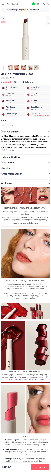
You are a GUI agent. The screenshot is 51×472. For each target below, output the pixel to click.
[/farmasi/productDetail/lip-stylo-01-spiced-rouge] (13, 114)
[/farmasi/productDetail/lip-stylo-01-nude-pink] (13, 94)
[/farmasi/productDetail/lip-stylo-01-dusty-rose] (38, 94)
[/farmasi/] (12, 4)
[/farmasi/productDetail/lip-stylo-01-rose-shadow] (38, 108)
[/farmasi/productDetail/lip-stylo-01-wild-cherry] (13, 108)
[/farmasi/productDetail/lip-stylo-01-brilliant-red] (13, 101)
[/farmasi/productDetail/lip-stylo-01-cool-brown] (38, 114)
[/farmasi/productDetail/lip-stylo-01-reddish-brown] (13, 88)
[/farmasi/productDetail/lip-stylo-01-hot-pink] (38, 101)
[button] (40, 467)
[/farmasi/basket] (44, 4)
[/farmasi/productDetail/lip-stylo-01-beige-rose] (38, 88)
